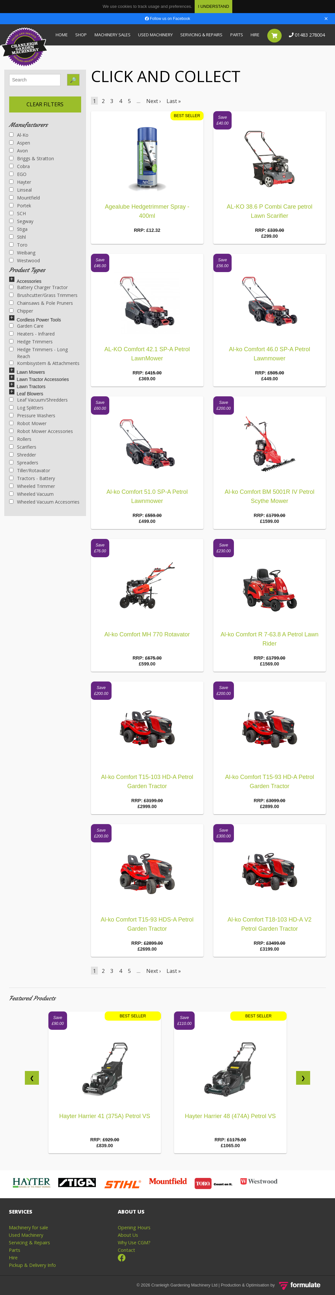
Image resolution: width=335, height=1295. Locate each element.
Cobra (19, 166)
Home (62, 35)
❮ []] (32, 1077)
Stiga (18, 229)
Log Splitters (26, 408)
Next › (153, 101)
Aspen (19, 143)
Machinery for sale (28, 1227)
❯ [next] (303, 1077)
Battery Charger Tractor (38, 287)
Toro (18, 245)
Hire (255, 35)
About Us (128, 1235)
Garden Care (26, 326)
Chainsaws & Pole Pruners (41, 303)
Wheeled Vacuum (31, 494)
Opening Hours (134, 1227)
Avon (18, 150)
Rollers (20, 439)
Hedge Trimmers (31, 341)
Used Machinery (155, 35)
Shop (81, 35)
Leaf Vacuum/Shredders (38, 400)
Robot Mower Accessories (41, 431)
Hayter (20, 182)
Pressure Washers (32, 415)
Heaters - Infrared (32, 334)
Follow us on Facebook (167, 18)
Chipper (21, 311)
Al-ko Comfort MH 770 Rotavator (147, 634)
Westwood (24, 260)
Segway (21, 221)
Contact (126, 1250)
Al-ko (18, 135)
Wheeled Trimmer (32, 486)
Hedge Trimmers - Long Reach (38, 352)
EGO (17, 174)
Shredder (22, 455)
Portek (20, 205)
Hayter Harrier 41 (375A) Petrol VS (104, 1116)
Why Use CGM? (134, 1242)
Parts (236, 35)
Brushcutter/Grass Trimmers (43, 295)
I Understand (213, 6)
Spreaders (23, 462)
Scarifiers (22, 447)
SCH (17, 213)
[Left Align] (11, 279)
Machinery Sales (113, 35)
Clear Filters (44, 104)
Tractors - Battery (32, 478)
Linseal (20, 190)
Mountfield (24, 198)
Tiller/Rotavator (29, 470)
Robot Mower (27, 423)
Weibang (22, 253)
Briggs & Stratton (31, 158)
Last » (174, 101)
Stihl (17, 237)
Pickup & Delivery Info (32, 1265)
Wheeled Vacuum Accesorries (44, 502)
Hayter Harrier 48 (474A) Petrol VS (230, 1116)
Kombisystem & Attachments (44, 363)
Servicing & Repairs (201, 35)
